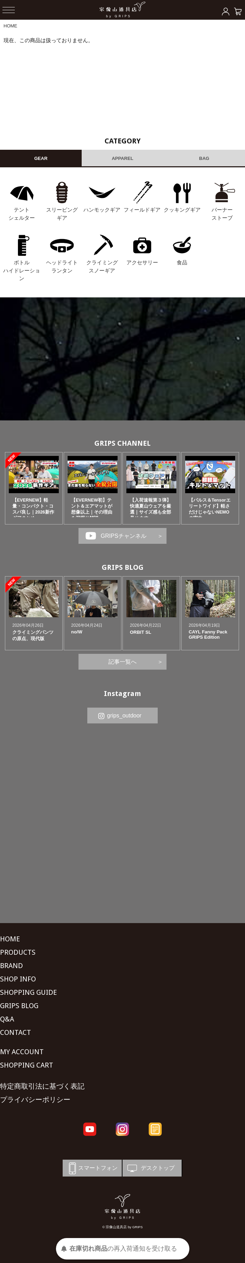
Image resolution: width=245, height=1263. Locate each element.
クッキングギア (182, 210)
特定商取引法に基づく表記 (42, 1086)
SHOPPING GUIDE (28, 992)
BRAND (11, 965)
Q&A (7, 1019)
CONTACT (15, 1032)
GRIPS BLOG (123, 567)
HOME (10, 25)
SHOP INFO (18, 979)
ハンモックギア (101, 210)
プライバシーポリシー (35, 1099)
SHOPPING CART (26, 1065)
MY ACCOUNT (22, 1052)
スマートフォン (92, 1168)
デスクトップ (150, 1168)
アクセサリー (142, 262)
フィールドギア (142, 210)
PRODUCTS (18, 952)
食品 (182, 262)
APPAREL (122, 158)
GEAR (41, 158)
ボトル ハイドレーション (21, 270)
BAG (204, 158)
